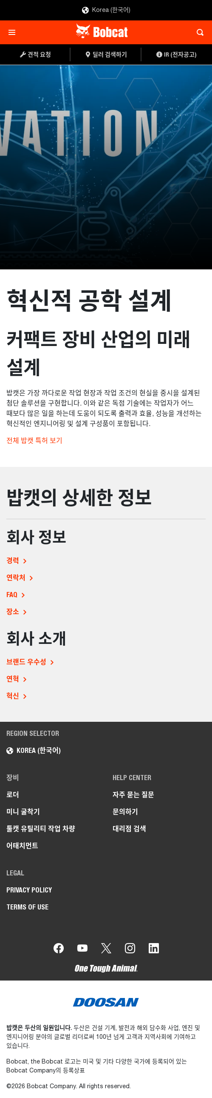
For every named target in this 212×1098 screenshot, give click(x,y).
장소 (12, 612)
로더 (12, 795)
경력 (12, 561)
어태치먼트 (22, 846)
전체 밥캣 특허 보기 (34, 441)
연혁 (12, 679)
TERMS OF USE (27, 907)
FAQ (11, 595)
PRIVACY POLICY (29, 890)
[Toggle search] (197, 32)
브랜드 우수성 (26, 662)
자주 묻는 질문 (133, 795)
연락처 (15, 578)
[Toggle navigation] (14, 32)
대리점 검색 (129, 829)
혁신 (12, 696)
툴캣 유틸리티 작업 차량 (40, 829)
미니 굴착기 (23, 812)
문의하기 (125, 812)
